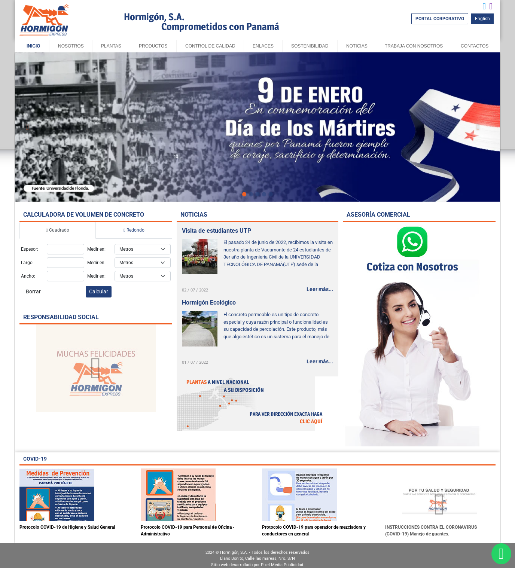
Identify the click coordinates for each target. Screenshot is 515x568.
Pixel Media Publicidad (282, 564)
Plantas (111, 46)
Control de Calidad (210, 46)
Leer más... (320, 289)
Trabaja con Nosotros (414, 46)
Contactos (474, 46)
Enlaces (263, 46)
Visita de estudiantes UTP (216, 230)
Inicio (33, 46)
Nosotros (71, 46)
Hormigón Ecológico (209, 302)
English (482, 18)
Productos (153, 46)
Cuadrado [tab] (57, 230)
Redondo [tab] (134, 230)
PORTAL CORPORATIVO (439, 18)
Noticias (357, 46)
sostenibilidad (309, 46)
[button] (27, 126)
